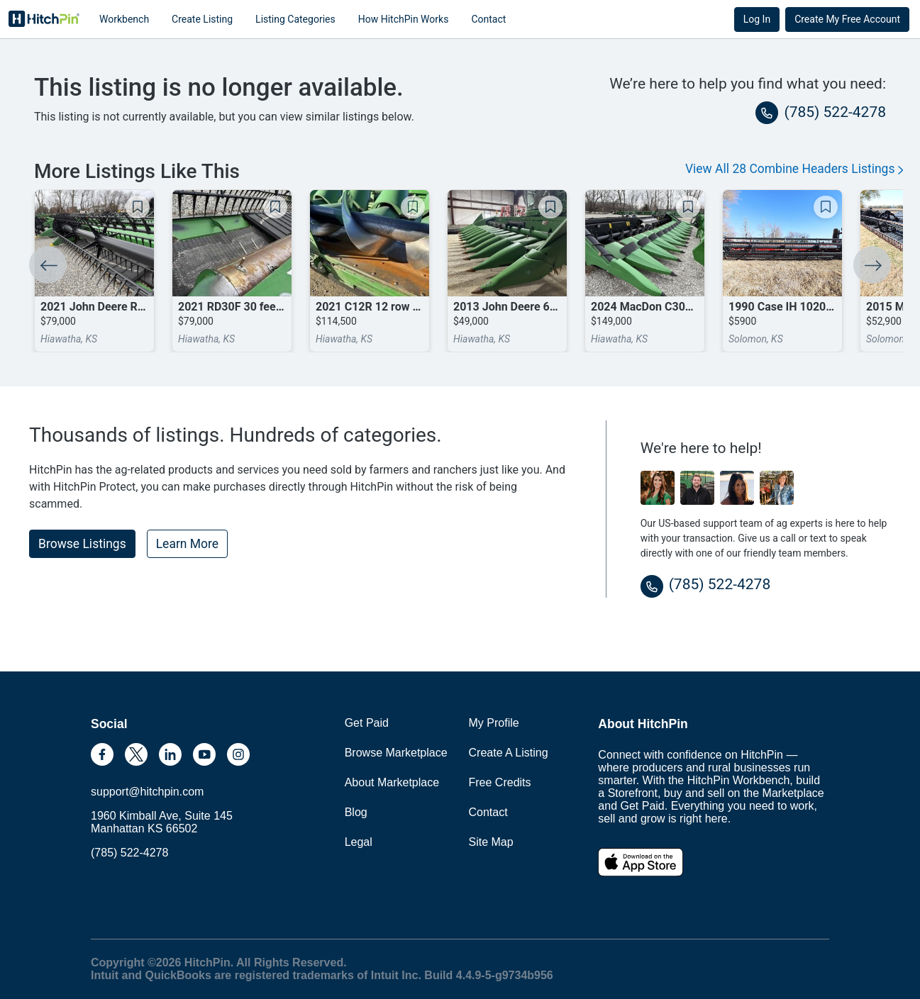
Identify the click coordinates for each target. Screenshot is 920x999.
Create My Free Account (847, 19)
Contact (488, 19)
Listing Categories (295, 19)
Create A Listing (508, 753)
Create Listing (202, 19)
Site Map (491, 842)
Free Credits (500, 782)
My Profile (494, 723)
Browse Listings (82, 544)
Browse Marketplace (396, 753)
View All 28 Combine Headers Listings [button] (794, 169)
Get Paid (367, 723)
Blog (356, 812)
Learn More (187, 544)
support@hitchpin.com (147, 792)
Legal (358, 842)
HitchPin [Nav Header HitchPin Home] (44, 19)
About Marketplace (392, 782)
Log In (756, 19)
